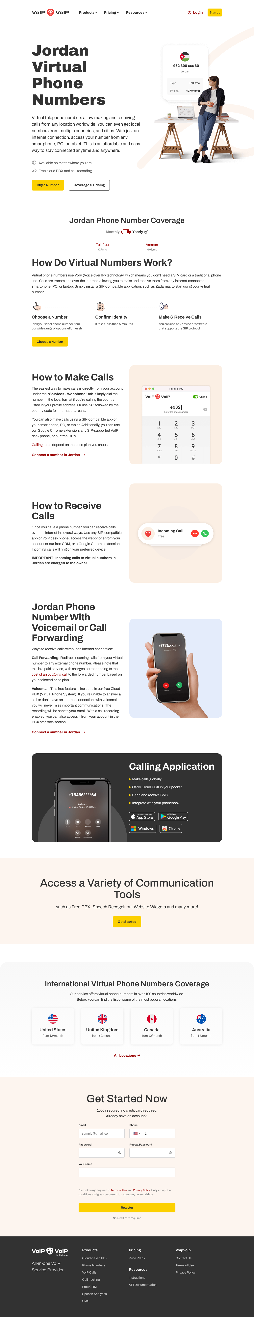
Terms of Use (119, 1190)
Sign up (213, 12)
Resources (136, 12)
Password (85, 1145)
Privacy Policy (141, 1190)
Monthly (113, 232)
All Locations (125, 1056)
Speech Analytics (94, 1294)
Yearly (140, 232)
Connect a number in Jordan (56, 455)
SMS (85, 1301)
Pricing (111, 12)
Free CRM (89, 1286)
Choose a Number (50, 342)
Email (82, 1125)
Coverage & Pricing (92, 185)
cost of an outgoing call (49, 675)
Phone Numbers (93, 1265)
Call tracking (91, 1279)
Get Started (127, 922)
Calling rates (41, 445)
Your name (85, 1164)
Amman (152, 245)
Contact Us (183, 1258)
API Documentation (143, 1284)
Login (192, 12)
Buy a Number (49, 185)
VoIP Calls (89, 1272)
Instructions (137, 1277)
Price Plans (137, 1258)
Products (88, 12)
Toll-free (102, 245)
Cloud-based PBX (95, 1258)
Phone (133, 1125)
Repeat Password (140, 1145)
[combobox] (136, 1134)
